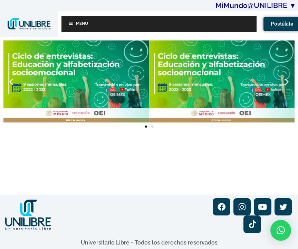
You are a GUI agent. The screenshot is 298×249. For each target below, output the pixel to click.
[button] (11, 81)
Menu (78, 23)
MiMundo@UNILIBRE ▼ (255, 5)
